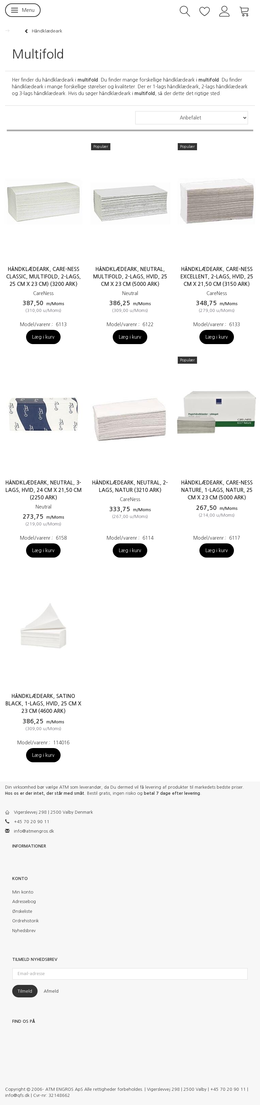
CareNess (43, 293)
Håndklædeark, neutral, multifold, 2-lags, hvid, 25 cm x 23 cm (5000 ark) (130, 277)
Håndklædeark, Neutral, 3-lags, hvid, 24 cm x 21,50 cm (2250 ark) (43, 490)
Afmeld (51, 991)
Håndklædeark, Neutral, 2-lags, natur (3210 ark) (130, 486)
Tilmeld (25, 991)
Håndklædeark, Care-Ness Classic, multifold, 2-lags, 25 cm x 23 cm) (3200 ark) (43, 277)
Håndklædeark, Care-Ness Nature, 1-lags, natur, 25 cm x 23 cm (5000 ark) (217, 490)
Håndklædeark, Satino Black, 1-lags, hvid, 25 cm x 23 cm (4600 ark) (43, 704)
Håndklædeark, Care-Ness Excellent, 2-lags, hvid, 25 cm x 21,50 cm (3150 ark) (216, 277)
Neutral (130, 293)
